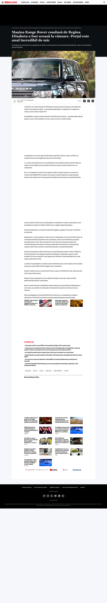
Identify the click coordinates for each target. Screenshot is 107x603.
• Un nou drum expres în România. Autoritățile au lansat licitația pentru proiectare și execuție (50, 360)
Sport (87, 2)
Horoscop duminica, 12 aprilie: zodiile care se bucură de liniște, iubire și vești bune (62, 303)
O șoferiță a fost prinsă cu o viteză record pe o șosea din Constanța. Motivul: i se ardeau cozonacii (62, 429)
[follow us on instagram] (65, 470)
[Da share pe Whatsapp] (93, 101)
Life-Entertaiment (23, 28)
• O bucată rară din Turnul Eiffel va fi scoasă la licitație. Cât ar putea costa (47, 345)
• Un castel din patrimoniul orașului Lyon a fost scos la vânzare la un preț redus (49, 352)
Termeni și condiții (54, 487)
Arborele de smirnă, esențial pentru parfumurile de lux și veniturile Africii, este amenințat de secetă (62, 420)
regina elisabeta (58, 370)
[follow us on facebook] (77, 470)
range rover (48, 370)
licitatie (35, 370)
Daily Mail (69, 247)
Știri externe (51, 2)
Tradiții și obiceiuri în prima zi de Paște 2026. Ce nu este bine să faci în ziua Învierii (31, 420)
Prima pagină (15, 28)
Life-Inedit (67, 2)
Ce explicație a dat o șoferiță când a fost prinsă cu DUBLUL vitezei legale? (30, 462)
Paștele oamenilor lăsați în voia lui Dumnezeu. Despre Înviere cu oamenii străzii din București (30, 451)
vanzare (66, 370)
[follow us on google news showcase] (42, 470)
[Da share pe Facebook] (84, 101)
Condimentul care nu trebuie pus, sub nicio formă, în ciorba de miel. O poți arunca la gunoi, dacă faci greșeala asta (62, 451)
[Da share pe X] (88, 101)
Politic (42, 2)
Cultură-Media (78, 2)
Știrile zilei (25, 2)
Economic (34, 2)
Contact (82, 487)
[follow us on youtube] (53, 470)
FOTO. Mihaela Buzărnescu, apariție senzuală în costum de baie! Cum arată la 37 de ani (62, 440)
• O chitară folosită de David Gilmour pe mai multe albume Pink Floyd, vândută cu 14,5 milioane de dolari (51, 364)
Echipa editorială (27, 487)
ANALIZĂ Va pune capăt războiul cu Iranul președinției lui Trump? (31, 429)
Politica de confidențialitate (70, 487)
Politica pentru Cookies (40, 487)
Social (59, 2)
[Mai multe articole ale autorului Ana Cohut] (14, 101)
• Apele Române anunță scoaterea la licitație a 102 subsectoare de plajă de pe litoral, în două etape (53, 356)
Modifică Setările (53, 491)
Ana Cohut (20, 101)
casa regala (28, 370)
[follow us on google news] (30, 470)
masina (41, 370)
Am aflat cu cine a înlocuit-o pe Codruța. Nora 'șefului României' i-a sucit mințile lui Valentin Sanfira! (31, 440)
